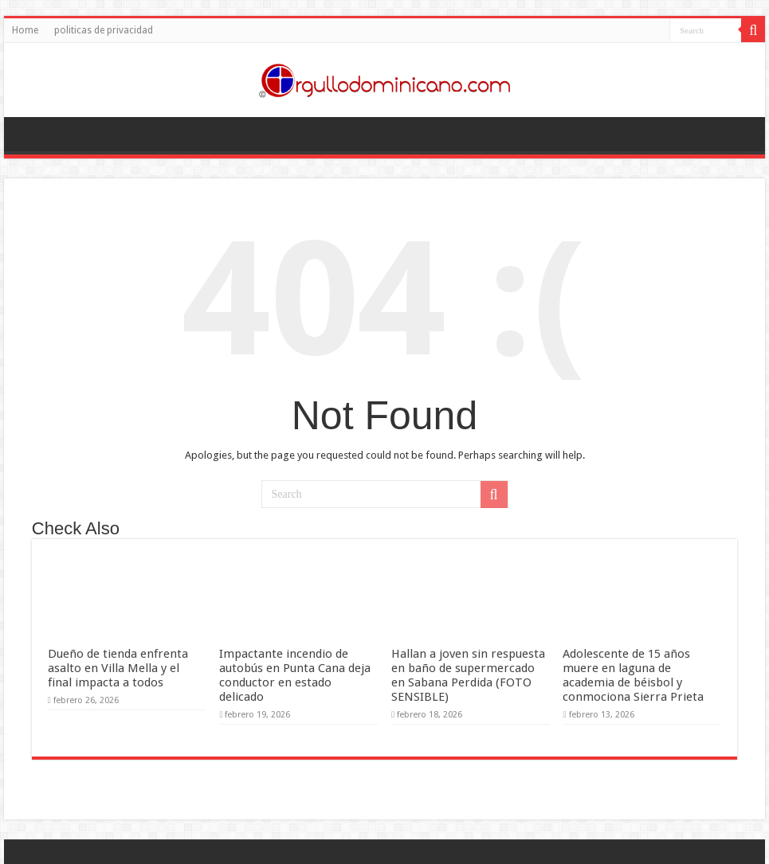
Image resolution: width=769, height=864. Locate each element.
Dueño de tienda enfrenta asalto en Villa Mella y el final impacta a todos (118, 668)
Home (25, 30)
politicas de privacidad (103, 30)
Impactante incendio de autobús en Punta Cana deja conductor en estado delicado (295, 675)
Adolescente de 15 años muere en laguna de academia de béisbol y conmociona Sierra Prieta (633, 675)
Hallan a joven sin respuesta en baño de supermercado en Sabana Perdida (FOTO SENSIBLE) (468, 675)
